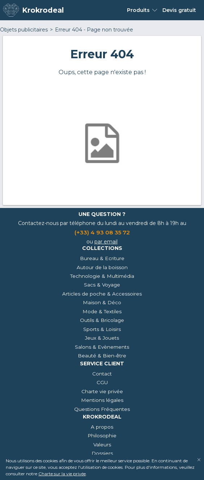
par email (106, 241)
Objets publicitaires (24, 29)
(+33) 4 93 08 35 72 (102, 232)
